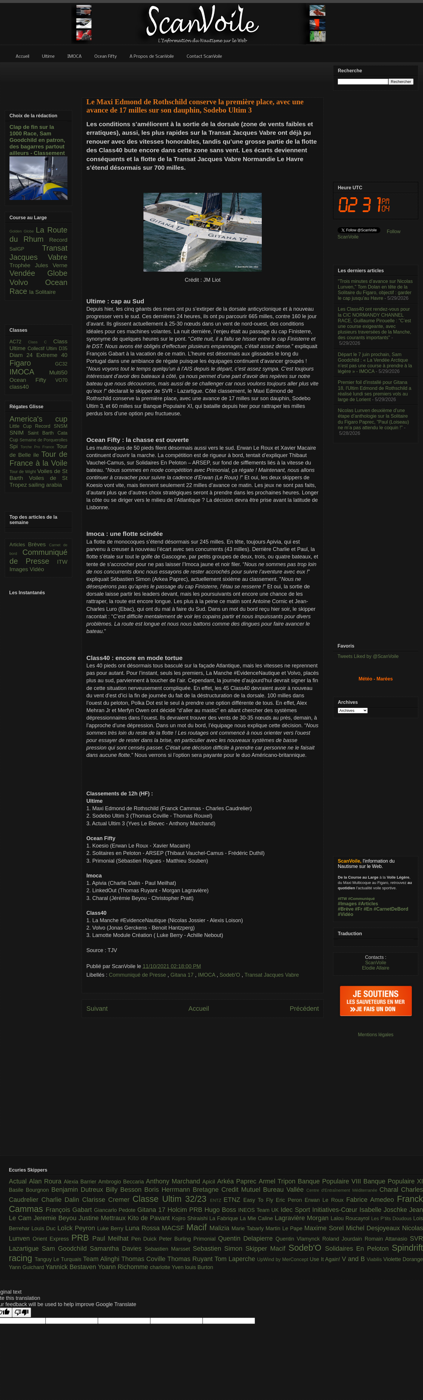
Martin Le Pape (285, 1228)
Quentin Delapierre (246, 1238)
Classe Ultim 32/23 (171, 1199)
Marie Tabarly (249, 1228)
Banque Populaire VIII (331, 1181)
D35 (63, 348)
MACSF (174, 1228)
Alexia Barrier (81, 1182)
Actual (19, 1181)
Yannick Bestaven (72, 1267)
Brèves (38, 544)
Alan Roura (46, 1181)
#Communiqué (361, 898)
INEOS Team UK (259, 1210)
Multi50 (58, 372)
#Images (347, 903)
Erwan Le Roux (325, 1200)
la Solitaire (42, 292)
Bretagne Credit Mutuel (228, 1189)
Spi (14, 446)
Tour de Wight (23, 471)
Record (58, 240)
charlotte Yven (167, 1267)
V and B (354, 1259)
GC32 (61, 363)
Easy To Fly (259, 1200)
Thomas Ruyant (190, 1259)
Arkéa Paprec (238, 1181)
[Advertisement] (202, 76)
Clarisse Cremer (107, 1199)
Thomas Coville (144, 1259)
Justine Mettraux (102, 1218)
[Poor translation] (21, 1312)
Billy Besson (125, 1189)
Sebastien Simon (219, 1248)
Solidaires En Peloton (358, 1248)
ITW (62, 562)
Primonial (205, 1239)
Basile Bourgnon (30, 1190)
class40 (19, 387)
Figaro (32, 363)
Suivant (97, 1008)
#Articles (368, 903)
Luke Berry (111, 1228)
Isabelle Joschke (384, 1209)
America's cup (38, 419)
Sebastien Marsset (169, 1249)
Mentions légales (375, 1034)
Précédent (304, 1008)
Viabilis (375, 1259)
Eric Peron (290, 1200)
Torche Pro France (38, 447)
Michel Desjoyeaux (374, 1228)
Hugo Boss (221, 1209)
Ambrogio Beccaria (122, 1182)
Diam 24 (22, 355)
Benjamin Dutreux (78, 1189)
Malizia (220, 1228)
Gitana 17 (182, 975)
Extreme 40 (51, 355)
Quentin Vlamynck (299, 1239)
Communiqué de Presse (138, 975)
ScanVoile (375, 962)
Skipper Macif (267, 1248)
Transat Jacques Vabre (271, 975)
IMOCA (207, 975)
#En (368, 909)
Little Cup (22, 426)
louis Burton (199, 1267)
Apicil (209, 1182)
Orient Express (52, 1239)
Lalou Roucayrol (351, 1218)
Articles (18, 544)
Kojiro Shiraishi (190, 1218)
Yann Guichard (27, 1267)
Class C (40, 342)
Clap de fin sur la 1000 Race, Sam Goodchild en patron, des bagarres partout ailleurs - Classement (37, 140)
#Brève (345, 909)
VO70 (61, 380)
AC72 (18, 341)
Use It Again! (326, 1259)
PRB (81, 1237)
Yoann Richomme (124, 1267)
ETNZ (233, 1199)
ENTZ (217, 1200)
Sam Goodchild (66, 1248)
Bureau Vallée (284, 1189)
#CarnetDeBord (391, 909)
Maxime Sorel (325, 1228)
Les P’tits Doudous (392, 1218)
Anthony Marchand (174, 1181)
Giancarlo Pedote (116, 1210)
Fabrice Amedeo (371, 1199)
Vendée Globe (38, 273)
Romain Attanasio (387, 1239)
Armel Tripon (278, 1181)
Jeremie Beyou (55, 1218)
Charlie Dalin (61, 1199)
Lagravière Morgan (303, 1218)
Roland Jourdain (343, 1239)
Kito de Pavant (150, 1218)
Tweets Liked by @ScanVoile (368, 656)
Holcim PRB (185, 1209)
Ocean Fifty (32, 380)
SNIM (18, 433)
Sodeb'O (230, 975)
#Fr (358, 909)
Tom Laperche (235, 1259)
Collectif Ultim (43, 348)
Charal (390, 1189)
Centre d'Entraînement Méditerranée (343, 1190)
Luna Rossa (143, 1228)
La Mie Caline (257, 1218)
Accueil (198, 1008)
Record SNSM (51, 426)
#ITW (342, 898)
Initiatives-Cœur (335, 1209)
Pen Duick (145, 1239)
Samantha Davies (117, 1248)
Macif (197, 1227)
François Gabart (70, 1209)
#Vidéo (345, 914)
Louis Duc (44, 1228)
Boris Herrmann (168, 1189)
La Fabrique (224, 1218)
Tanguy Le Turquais (59, 1259)
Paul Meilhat (111, 1238)
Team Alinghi (102, 1259)
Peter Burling (176, 1239)
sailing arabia (45, 485)
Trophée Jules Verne (38, 265)
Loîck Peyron (77, 1228)
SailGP (25, 249)
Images (19, 569)
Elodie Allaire (376, 967)
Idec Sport (296, 1209)
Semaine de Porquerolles (43, 440)
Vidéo (37, 569)
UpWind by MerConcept (283, 1259)
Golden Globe (22, 231)
